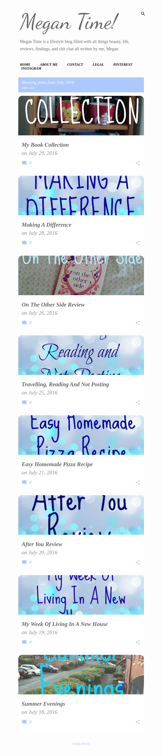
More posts (81, 743)
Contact (75, 64)
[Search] (143, 14)
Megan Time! (68, 21)
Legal (98, 64)
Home (25, 64)
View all (28, 88)
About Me (49, 64)
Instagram (31, 68)
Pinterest (122, 64)
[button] (137, 163)
